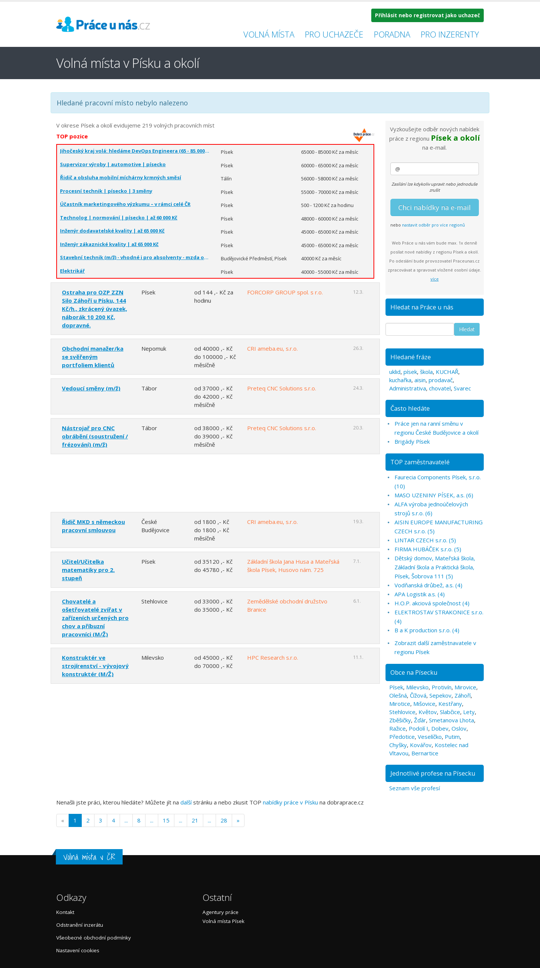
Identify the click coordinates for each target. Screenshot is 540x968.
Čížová (418, 695)
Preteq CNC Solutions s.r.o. (281, 388)
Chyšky (398, 745)
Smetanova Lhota (451, 720)
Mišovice (424, 703)
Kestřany (450, 703)
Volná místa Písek (223, 921)
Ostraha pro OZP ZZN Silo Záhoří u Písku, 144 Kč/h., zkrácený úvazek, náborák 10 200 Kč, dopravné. (94, 308)
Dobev (439, 728)
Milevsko (417, 687)
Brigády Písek (412, 441)
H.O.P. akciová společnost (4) (432, 603)
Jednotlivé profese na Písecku (433, 773)
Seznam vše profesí (414, 788)
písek (410, 371)
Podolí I (418, 728)
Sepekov (440, 695)
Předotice (402, 736)
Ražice (397, 728)
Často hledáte (410, 408)
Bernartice (424, 753)
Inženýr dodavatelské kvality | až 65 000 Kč (112, 231)
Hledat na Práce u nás (421, 307)
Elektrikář (72, 271)
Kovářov (421, 745)
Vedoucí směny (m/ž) (91, 388)
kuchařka (400, 380)
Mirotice (399, 703)
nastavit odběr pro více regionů (433, 225)
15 (166, 820)
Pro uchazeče (334, 34)
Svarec (462, 388)
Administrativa (407, 388)
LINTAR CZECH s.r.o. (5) (425, 540)
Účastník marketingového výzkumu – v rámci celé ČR (125, 204)
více (434, 279)
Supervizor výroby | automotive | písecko (113, 164)
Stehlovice (402, 712)
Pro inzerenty (450, 34)
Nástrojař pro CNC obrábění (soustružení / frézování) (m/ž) (95, 436)
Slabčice (450, 712)
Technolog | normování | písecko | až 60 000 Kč (118, 218)
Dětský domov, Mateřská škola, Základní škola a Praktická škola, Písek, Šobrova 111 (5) (434, 567)
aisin (420, 380)
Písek (396, 687)
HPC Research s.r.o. (272, 657)
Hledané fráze (410, 357)
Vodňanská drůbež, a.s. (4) (428, 585)
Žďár (420, 720)
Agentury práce (220, 912)
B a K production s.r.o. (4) (426, 630)
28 (223, 820)
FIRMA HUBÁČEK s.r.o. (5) (427, 549)
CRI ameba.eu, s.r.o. (272, 348)
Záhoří (462, 695)
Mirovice (465, 687)
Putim (452, 736)
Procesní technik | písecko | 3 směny (106, 191)
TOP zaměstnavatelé (420, 462)
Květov (427, 712)
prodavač (441, 380)
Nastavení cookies (77, 950)
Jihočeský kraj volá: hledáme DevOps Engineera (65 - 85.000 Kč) (135, 151)
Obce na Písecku (414, 672)
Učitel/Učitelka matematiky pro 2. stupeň (88, 570)
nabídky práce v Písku (290, 802)
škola (426, 371)
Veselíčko (430, 736)
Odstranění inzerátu (79, 924)
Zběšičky (400, 720)
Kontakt (65, 912)
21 (195, 820)
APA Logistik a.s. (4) (419, 594)
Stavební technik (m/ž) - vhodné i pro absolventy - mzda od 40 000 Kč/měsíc (135, 257)
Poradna (392, 34)
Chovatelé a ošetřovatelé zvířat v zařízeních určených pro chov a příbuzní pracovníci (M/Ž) (95, 617)
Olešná (398, 695)
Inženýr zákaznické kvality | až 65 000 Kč (109, 244)
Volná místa (268, 34)
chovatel (440, 388)
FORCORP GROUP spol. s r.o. (285, 292)
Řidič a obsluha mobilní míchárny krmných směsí (120, 177)
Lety (469, 712)
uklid (394, 371)
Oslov (459, 728)
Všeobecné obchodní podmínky (93, 937)
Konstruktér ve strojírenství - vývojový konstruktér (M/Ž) (95, 666)
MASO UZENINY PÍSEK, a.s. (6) (433, 495)
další (186, 802)
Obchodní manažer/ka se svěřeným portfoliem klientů (92, 357)
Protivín (442, 687)
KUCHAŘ (447, 371)
